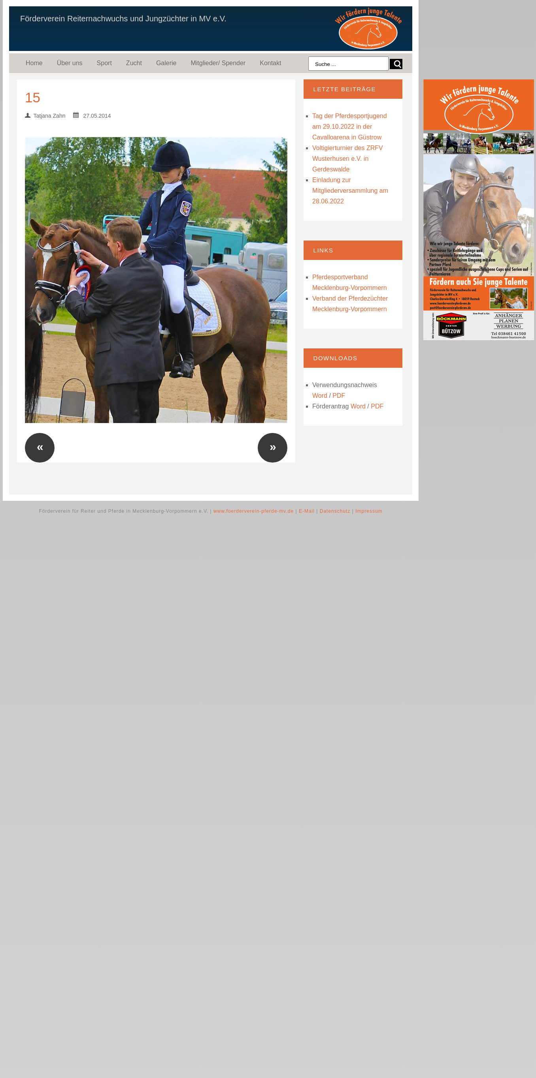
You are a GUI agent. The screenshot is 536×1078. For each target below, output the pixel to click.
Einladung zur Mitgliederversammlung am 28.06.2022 (350, 191)
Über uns (70, 63)
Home (34, 63)
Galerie (166, 63)
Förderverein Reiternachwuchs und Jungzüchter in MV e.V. (123, 18)
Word (319, 395)
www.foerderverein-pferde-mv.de (253, 511)
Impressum (368, 511)
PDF (338, 395)
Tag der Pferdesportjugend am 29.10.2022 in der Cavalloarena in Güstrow (349, 127)
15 (32, 97)
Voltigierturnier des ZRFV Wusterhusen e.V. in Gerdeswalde (347, 159)
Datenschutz (335, 511)
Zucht (134, 63)
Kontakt (270, 63)
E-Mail (307, 511)
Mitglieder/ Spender (218, 63)
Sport (104, 63)
